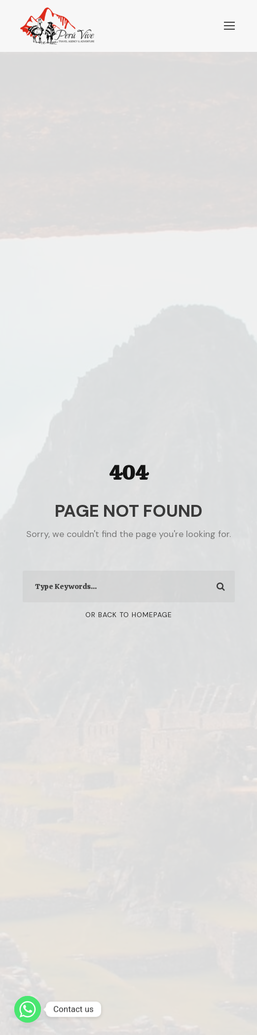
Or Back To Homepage (128, 614)
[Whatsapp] (27, 1009)
